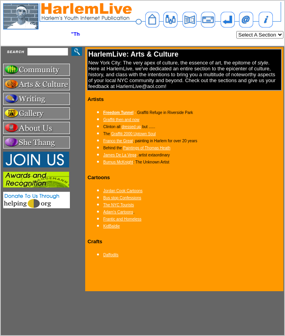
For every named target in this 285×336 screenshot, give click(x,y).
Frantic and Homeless (122, 219)
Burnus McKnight (118, 162)
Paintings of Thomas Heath (146, 148)
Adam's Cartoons (118, 212)
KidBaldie (111, 226)
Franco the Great (118, 141)
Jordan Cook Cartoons (122, 191)
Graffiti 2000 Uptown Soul (133, 134)
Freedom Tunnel (118, 112)
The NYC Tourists (118, 205)
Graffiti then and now (121, 120)
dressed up (131, 127)
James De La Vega (120, 155)
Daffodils (111, 255)
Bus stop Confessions (122, 198)
